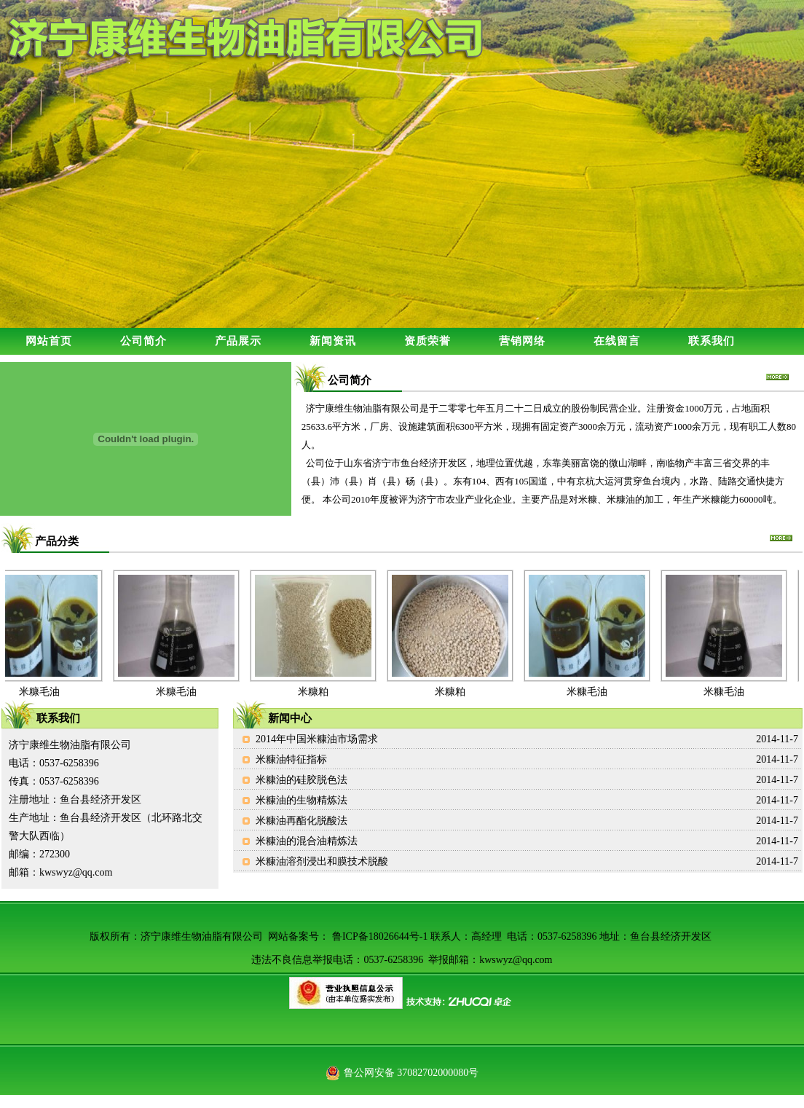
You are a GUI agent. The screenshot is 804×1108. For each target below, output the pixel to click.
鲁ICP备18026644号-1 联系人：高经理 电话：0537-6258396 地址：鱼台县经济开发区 (522, 936)
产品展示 (238, 341)
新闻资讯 (333, 341)
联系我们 (711, 341)
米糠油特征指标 (291, 759)
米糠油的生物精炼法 (301, 800)
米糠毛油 (41, 691)
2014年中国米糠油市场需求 (317, 739)
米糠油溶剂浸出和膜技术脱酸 (322, 861)
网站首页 (48, 341)
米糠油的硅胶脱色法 (301, 779)
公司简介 (143, 341)
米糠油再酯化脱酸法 (301, 820)
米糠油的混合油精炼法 (307, 841)
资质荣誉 (427, 341)
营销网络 (522, 341)
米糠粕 (315, 691)
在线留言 (617, 341)
